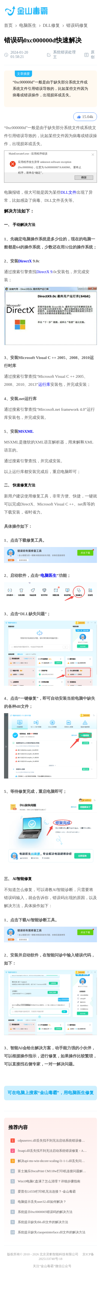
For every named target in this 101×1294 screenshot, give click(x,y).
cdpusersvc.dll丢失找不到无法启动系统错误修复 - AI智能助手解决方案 (53, 1140)
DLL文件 (68, 192)
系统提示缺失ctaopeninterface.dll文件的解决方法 (51, 1232)
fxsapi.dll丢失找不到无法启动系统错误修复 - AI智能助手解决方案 (53, 1151)
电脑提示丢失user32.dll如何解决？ (42, 1202)
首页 (8, 25)
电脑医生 (27, 25)
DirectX (25, 261)
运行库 (44, 384)
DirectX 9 (44, 272)
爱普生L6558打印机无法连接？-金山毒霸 (47, 1191)
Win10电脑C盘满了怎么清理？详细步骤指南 (49, 1181)
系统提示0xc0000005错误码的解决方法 (45, 1212)
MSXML (26, 431)
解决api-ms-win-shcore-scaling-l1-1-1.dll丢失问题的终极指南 (53, 1161)
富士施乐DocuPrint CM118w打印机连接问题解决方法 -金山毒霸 (53, 1171)
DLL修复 (51, 25)
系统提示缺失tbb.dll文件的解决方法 (43, 1222)
